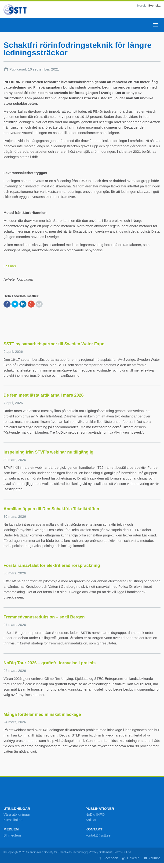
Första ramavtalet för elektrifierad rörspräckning (52, 565)
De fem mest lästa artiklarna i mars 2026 (44, 395)
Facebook (108, 858)
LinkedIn (130, 858)
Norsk (141, 5)
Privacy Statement (100, 852)
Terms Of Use (122, 852)
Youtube (151, 858)
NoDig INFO (95, 814)
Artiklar (91, 820)
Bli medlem (12, 835)
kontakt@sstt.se (98, 835)
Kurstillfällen (13, 820)
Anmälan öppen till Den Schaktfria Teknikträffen (51, 508)
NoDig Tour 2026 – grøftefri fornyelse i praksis (50, 663)
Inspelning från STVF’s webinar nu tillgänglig (48, 452)
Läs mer (10, 266)
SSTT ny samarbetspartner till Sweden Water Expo (54, 344)
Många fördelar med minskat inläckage (42, 714)
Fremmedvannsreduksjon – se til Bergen (44, 617)
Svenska (154, 5)
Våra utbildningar (17, 814)
